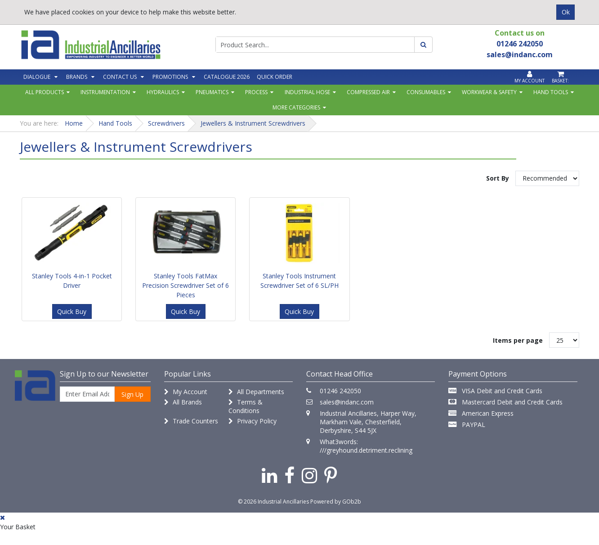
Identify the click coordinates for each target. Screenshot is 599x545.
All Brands (183, 402)
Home (74, 123)
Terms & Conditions (245, 406)
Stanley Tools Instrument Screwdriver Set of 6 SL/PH (299, 281)
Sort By (497, 178)
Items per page (518, 340)
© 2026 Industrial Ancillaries (273, 501)
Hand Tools (550, 92)
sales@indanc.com (347, 402)
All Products (44, 92)
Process (256, 92)
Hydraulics (163, 92)
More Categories (296, 107)
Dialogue (36, 77)
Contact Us (120, 77)
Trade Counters (191, 421)
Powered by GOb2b (335, 501)
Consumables (426, 92)
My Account (185, 391)
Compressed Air (368, 92)
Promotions (170, 77)
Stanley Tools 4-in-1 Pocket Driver (72, 281)
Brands (76, 77)
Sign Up (132, 394)
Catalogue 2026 (227, 77)
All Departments (256, 391)
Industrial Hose (307, 92)
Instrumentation (105, 92)
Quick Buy (71, 311)
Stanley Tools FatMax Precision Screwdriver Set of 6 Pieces (185, 285)
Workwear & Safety (489, 92)
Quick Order (274, 77)
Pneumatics (212, 92)
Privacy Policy (252, 421)
